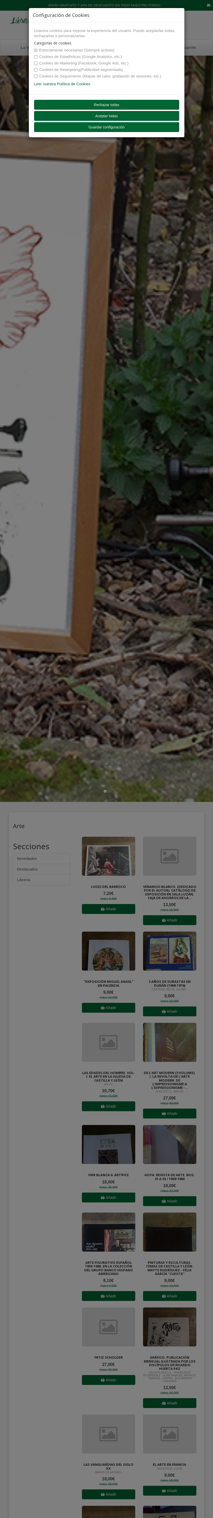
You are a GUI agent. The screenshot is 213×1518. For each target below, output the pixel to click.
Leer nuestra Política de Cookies (62, 84)
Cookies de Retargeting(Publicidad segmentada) (78, 69)
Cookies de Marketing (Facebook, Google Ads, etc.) (81, 63)
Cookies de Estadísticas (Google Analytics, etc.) (78, 56)
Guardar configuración (106, 127)
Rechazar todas (106, 105)
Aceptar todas (106, 116)
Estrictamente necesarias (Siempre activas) (74, 50)
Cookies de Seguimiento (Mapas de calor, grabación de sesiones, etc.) (97, 76)
